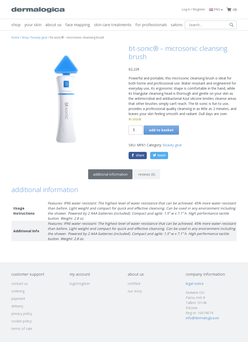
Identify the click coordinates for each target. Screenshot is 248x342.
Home (15, 37)
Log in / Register (193, 9)
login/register (80, 283)
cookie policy (21, 321)
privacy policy (21, 313)
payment (18, 298)
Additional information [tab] (110, 174)
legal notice (195, 283)
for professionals (151, 24)
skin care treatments (113, 24)
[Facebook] (138, 155)
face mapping (77, 24)
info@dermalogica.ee (202, 318)
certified (134, 283)
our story (135, 291)
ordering (17, 291)
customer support (27, 274)
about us (53, 24)
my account (80, 274)
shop (16, 24)
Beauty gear (39, 37)
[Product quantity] (136, 130)
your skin (32, 24)
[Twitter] (159, 155)
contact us (19, 283)
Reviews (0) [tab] (146, 174)
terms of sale (21, 328)
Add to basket (161, 130)
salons (177, 24)
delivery (17, 306)
